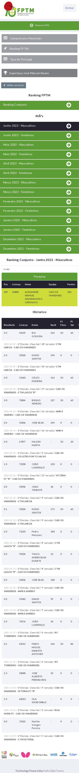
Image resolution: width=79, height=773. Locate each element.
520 (69, 292)
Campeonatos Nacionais (23, 38)
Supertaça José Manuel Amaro (26, 73)
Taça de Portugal (18, 59)
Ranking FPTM (16, 48)
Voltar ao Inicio (13, 85)
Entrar (70, 7)
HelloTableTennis (53, 770)
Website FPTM (39, 25)
